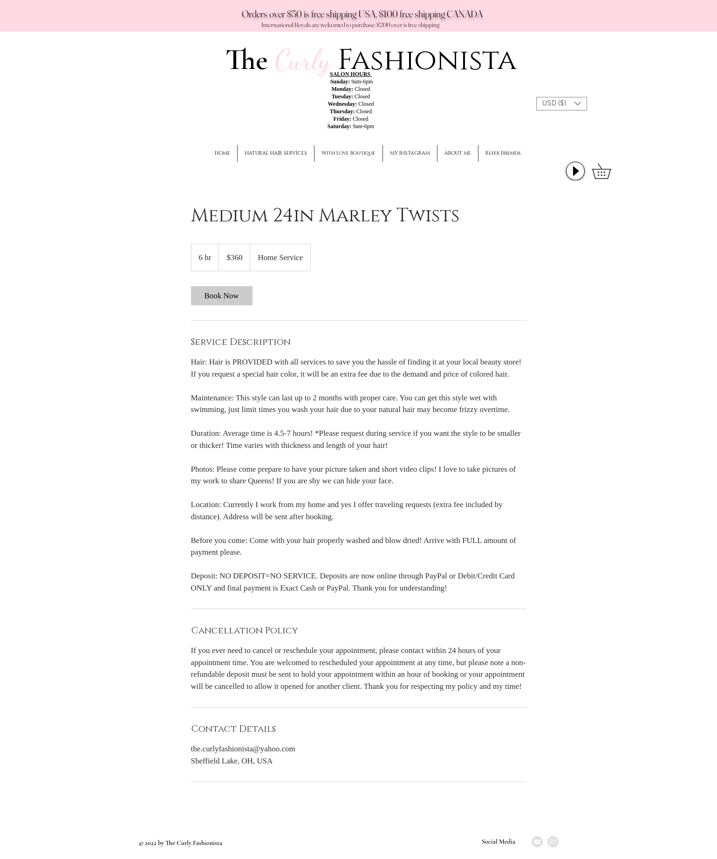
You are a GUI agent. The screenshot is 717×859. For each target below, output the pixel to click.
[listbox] (561, 103)
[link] (222, 295)
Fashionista (427, 60)
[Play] (575, 171)
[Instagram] (553, 841)
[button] (561, 103)
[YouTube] (537, 841)
